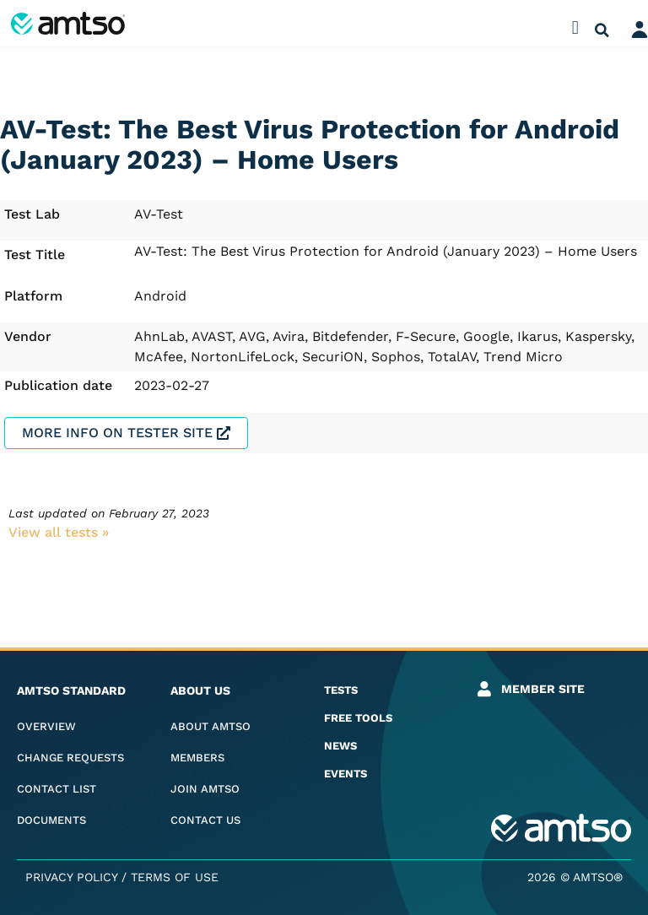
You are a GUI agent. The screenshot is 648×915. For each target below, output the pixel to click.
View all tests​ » (58, 532)
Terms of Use (175, 877)
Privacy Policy (71, 877)
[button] (575, 27)
